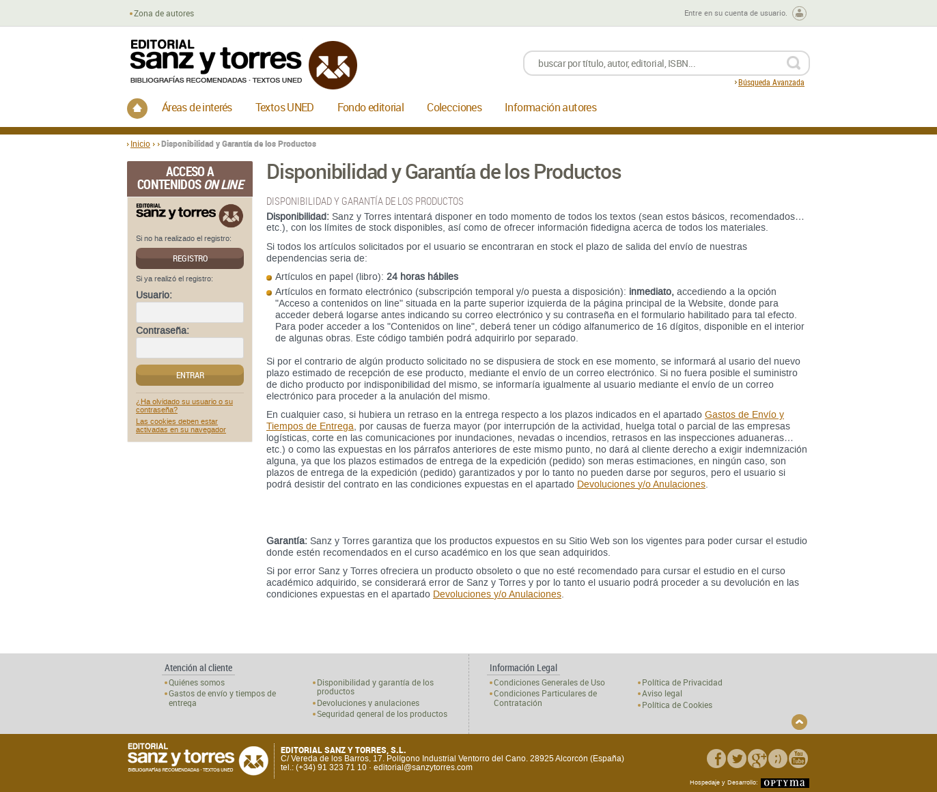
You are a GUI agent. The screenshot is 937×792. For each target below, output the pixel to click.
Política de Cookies (677, 705)
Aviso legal (662, 693)
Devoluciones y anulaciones (368, 702)
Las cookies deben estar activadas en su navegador (181, 426)
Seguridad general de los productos (382, 713)
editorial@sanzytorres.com (423, 767)
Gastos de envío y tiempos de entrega (222, 698)
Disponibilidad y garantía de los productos (375, 687)
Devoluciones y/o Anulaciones (641, 484)
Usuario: (154, 295)
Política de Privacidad (682, 682)
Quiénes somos (197, 682)
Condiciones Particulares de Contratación (545, 698)
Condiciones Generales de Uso (549, 682)
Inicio (140, 143)
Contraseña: (162, 331)
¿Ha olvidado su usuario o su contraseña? (184, 406)
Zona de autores (164, 13)
